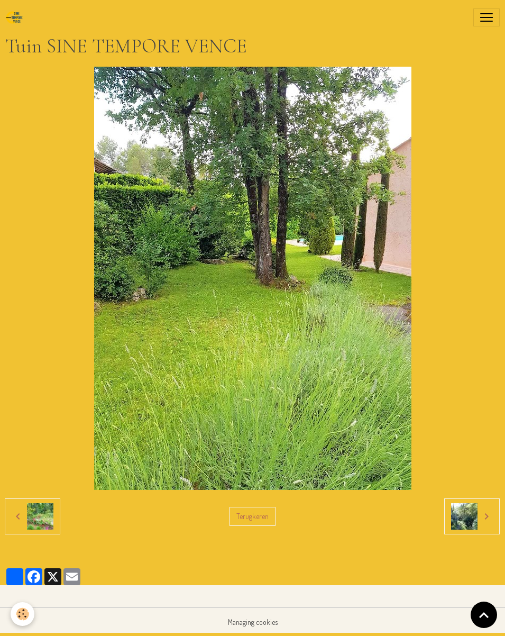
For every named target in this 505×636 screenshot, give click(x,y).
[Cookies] (22, 614)
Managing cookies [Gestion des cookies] (253, 621)
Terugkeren (252, 516)
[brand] (16, 17)
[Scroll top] (484, 615)
